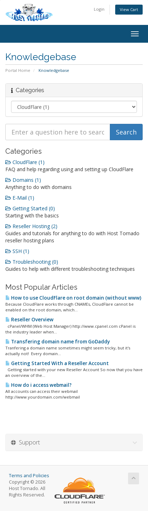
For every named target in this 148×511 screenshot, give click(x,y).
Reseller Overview (29, 319)
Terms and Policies (29, 476)
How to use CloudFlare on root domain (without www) (73, 298)
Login (99, 9)
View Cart (129, 9)
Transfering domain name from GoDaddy (57, 341)
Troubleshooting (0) (31, 261)
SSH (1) (17, 251)
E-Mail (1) (19, 197)
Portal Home (17, 70)
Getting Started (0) (30, 208)
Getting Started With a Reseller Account (57, 363)
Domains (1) (23, 180)
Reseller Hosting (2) (31, 226)
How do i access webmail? (38, 385)
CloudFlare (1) (25, 162)
